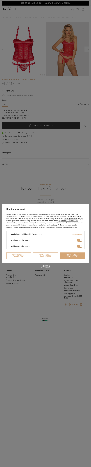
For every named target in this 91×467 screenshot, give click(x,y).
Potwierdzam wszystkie (72, 256)
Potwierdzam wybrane (18, 256)
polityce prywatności (70, 218)
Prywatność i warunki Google (68, 221)
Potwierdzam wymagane (45, 256)
